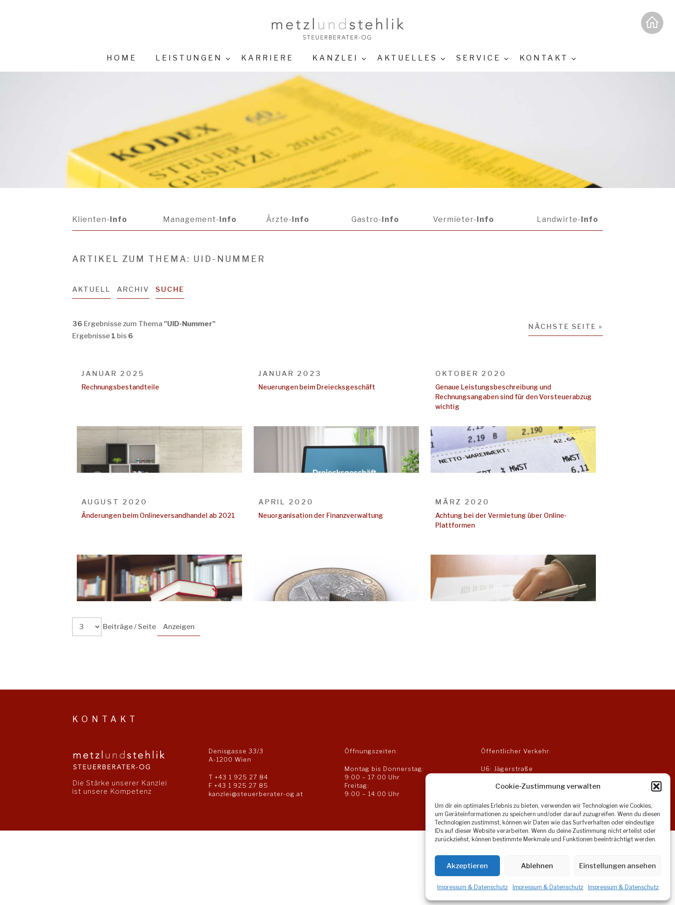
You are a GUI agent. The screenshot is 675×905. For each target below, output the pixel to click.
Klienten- (99, 219)
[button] (656, 786)
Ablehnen (537, 866)
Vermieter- (463, 219)
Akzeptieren (467, 866)
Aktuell (91, 289)
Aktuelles (407, 58)
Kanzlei (335, 58)
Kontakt (544, 58)
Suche (169, 289)
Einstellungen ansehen (617, 866)
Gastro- (375, 219)
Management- (199, 219)
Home (122, 58)
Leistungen (189, 58)
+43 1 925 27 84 (241, 777)
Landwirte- (567, 219)
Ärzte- (287, 219)
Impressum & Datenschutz (472, 887)
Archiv (133, 289)
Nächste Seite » (565, 326)
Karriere (267, 58)
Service (478, 58)
